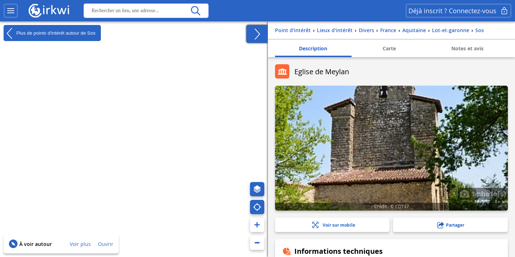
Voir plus (80, 244)
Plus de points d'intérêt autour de (49, 33)
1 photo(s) (483, 193)
